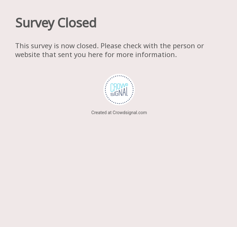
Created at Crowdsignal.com (119, 112)
